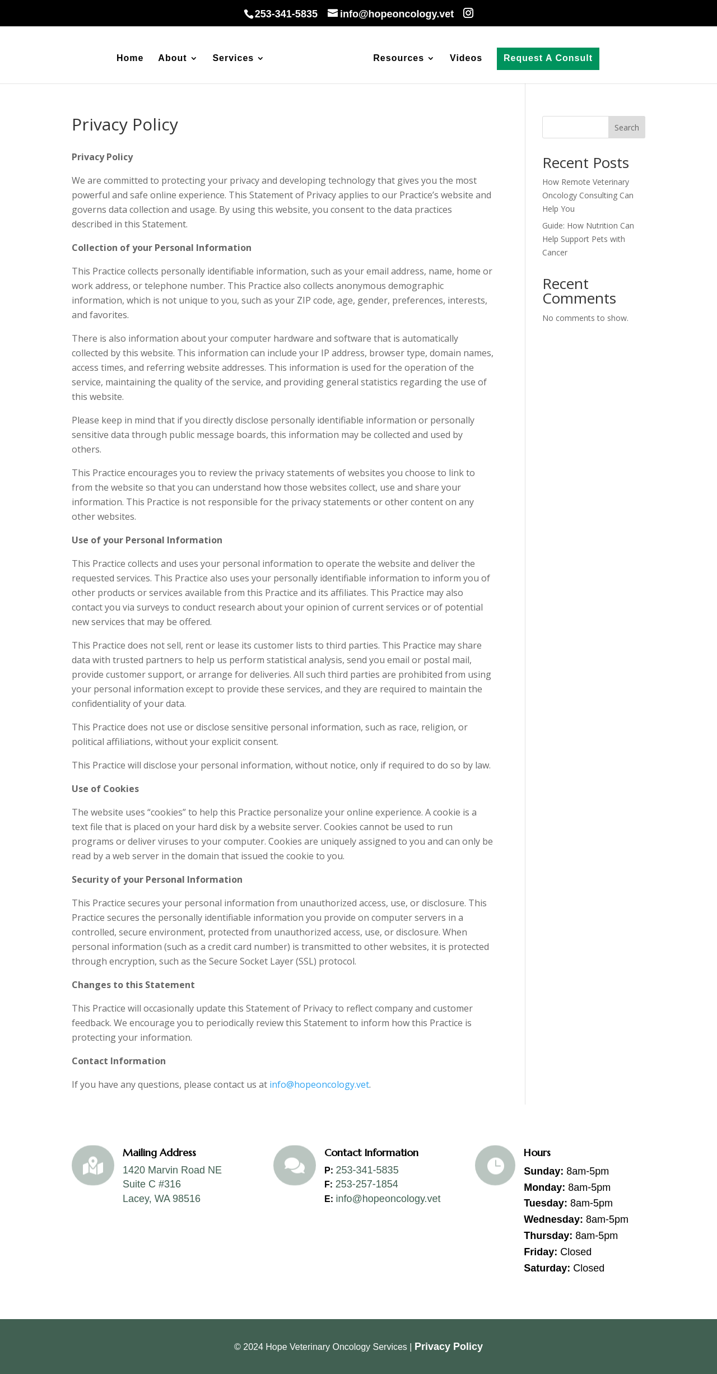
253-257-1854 (367, 1184)
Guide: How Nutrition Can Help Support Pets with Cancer (588, 239)
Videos (466, 58)
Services (233, 58)
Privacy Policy (449, 1346)
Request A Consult (548, 58)
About (172, 58)
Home (130, 58)
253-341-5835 (367, 1170)
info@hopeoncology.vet (318, 1084)
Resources (398, 58)
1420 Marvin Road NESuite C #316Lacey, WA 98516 (172, 1184)
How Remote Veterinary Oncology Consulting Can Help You (588, 195)
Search (626, 127)
